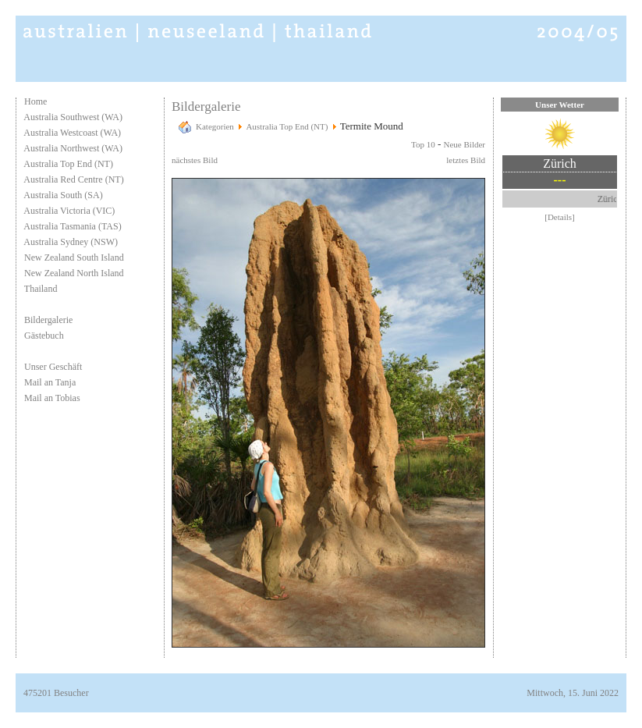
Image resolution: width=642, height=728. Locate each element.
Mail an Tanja (50, 382)
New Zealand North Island (74, 273)
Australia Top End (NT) (68, 163)
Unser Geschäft (53, 366)
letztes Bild (465, 160)
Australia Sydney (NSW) (70, 241)
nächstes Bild (195, 160)
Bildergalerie (48, 319)
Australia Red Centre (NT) (73, 179)
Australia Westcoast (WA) (72, 132)
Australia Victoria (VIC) (69, 210)
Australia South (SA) (62, 195)
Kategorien (215, 126)
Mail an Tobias (52, 397)
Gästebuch (44, 335)
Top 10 (423, 144)
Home (35, 101)
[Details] (559, 217)
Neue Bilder (464, 144)
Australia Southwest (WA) (72, 117)
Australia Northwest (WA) (72, 148)
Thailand (41, 288)
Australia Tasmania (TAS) (72, 226)
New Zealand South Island (74, 257)
